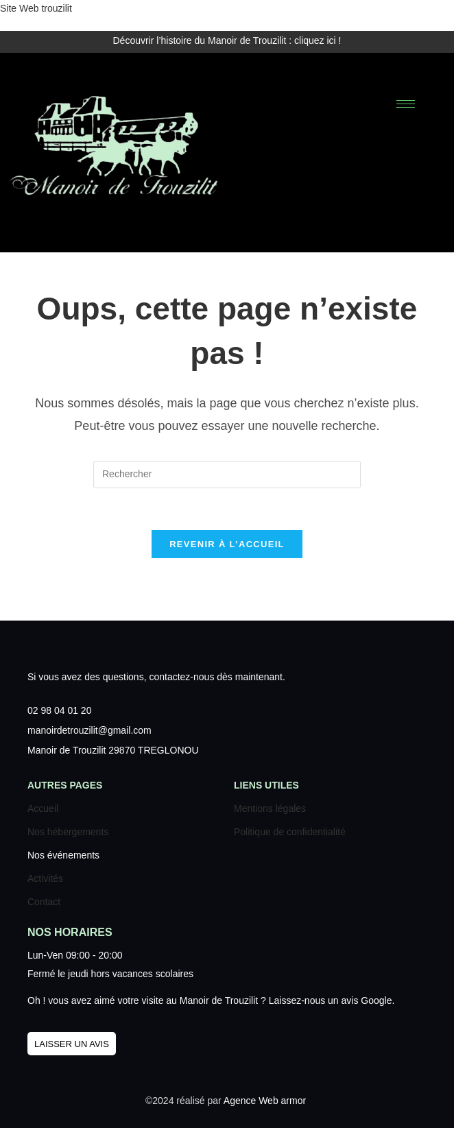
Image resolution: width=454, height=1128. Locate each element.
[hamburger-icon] (405, 104)
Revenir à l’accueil (227, 544)
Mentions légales (270, 808)
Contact (43, 901)
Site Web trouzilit (36, 8)
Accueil (42, 808)
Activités (45, 878)
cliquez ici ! (317, 40)
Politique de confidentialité (290, 831)
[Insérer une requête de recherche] (227, 474)
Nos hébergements (67, 831)
